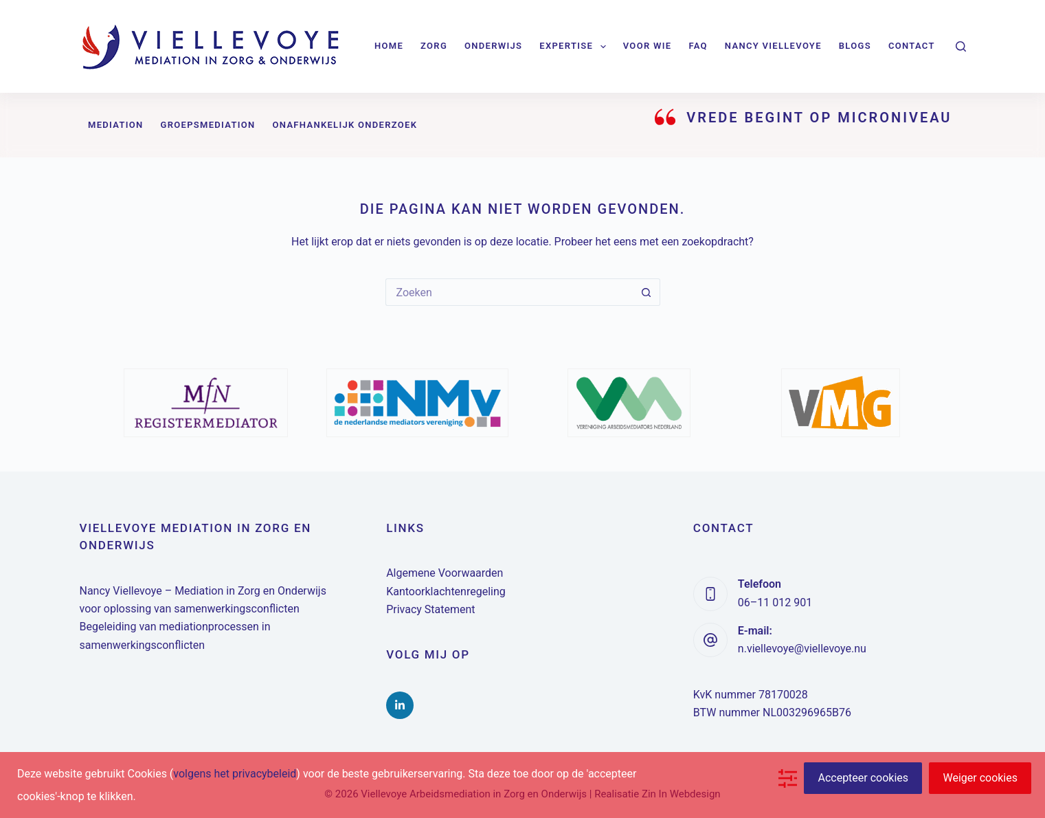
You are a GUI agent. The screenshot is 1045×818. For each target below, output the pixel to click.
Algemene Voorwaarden (444, 572)
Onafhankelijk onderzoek (345, 125)
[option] (206, 402)
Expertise (575, 46)
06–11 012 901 (775, 602)
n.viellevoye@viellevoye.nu (802, 648)
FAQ (697, 46)
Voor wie (647, 46)
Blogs (855, 46)
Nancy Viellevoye (773, 46)
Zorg (433, 46)
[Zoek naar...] (509, 292)
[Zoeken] (961, 46)
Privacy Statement (430, 609)
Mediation (116, 125)
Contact (911, 46)
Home (388, 46)
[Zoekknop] (646, 292)
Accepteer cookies (863, 777)
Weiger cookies (980, 777)
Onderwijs (493, 46)
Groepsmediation (208, 125)
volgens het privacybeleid (234, 773)
